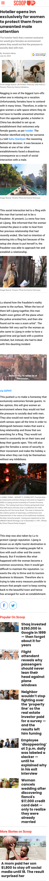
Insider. (29, 130)
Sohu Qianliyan (17, 139)
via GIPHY (6, 390)
